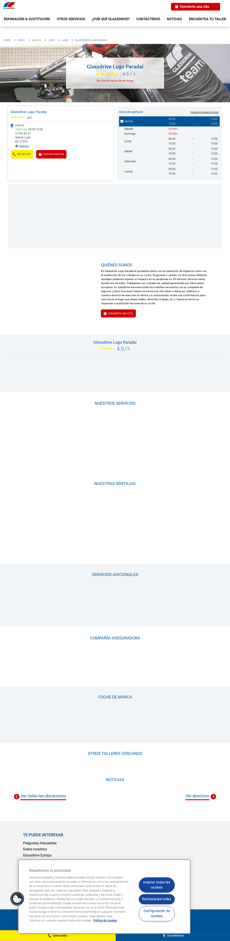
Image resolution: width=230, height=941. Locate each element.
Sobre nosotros (35, 849)
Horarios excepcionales (204, 112)
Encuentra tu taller (207, 19)
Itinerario (24, 146)
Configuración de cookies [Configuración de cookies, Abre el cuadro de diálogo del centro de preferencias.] (157, 913)
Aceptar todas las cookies (156, 884)
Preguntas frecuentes (40, 843)
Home (7, 40)
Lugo (51, 40)
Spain (21, 40)
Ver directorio (197, 795)
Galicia (36, 40)
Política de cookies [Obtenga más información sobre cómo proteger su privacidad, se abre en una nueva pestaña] (105, 920)
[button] (17, 899)
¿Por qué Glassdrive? (111, 19)
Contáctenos (148, 19)
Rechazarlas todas (156, 899)
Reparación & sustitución (27, 19)
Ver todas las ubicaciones (43, 795)
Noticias (174, 19)
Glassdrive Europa (37, 855)
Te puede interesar (43, 834)
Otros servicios (71, 19)
